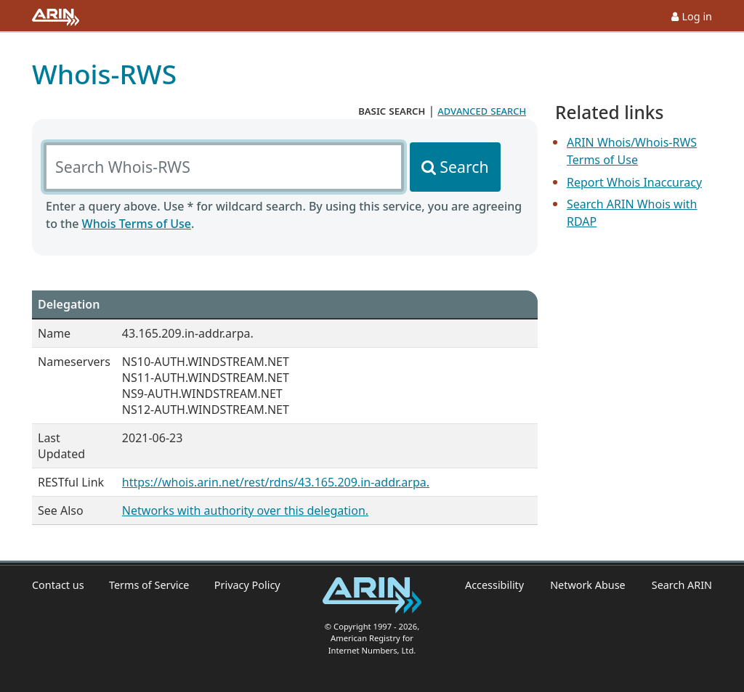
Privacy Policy (247, 585)
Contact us (58, 585)
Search (464, 166)
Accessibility (494, 585)
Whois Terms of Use (136, 224)
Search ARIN (682, 585)
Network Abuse (588, 585)
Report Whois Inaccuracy (634, 182)
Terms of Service (149, 585)
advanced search (481, 110)
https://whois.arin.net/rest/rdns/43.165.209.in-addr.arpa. (275, 482)
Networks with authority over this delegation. (245, 510)
